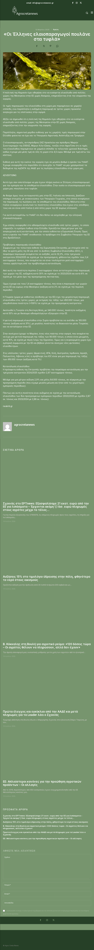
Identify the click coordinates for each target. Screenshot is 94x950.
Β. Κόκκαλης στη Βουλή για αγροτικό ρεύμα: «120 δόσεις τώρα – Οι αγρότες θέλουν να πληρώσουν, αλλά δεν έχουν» (47, 645)
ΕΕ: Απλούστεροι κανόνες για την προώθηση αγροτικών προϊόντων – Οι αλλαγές (42, 783)
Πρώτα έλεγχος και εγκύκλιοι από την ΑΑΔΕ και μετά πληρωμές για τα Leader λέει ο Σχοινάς (40, 713)
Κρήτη (55, 29)
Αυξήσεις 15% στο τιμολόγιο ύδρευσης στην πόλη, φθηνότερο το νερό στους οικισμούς (46, 578)
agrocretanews (24, 424)
